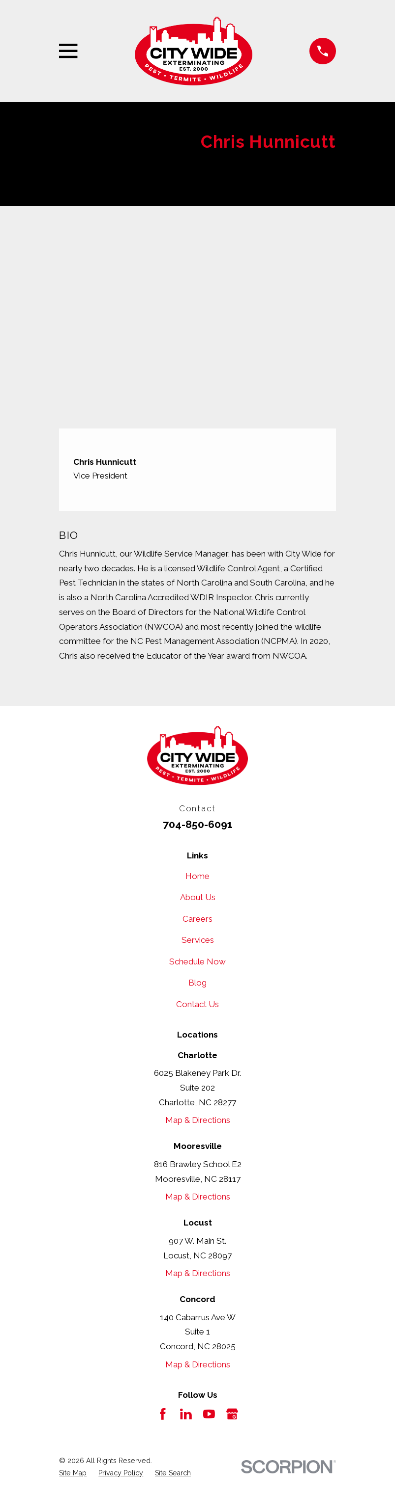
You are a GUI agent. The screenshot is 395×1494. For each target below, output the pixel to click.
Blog (197, 982)
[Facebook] (163, 1414)
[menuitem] (73, 1473)
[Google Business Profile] (232, 1414)
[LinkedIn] (186, 1414)
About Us (197, 897)
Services (198, 940)
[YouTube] (209, 1414)
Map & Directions (197, 1120)
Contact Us (197, 1004)
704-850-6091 (198, 824)
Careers (197, 919)
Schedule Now (197, 961)
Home (197, 876)
